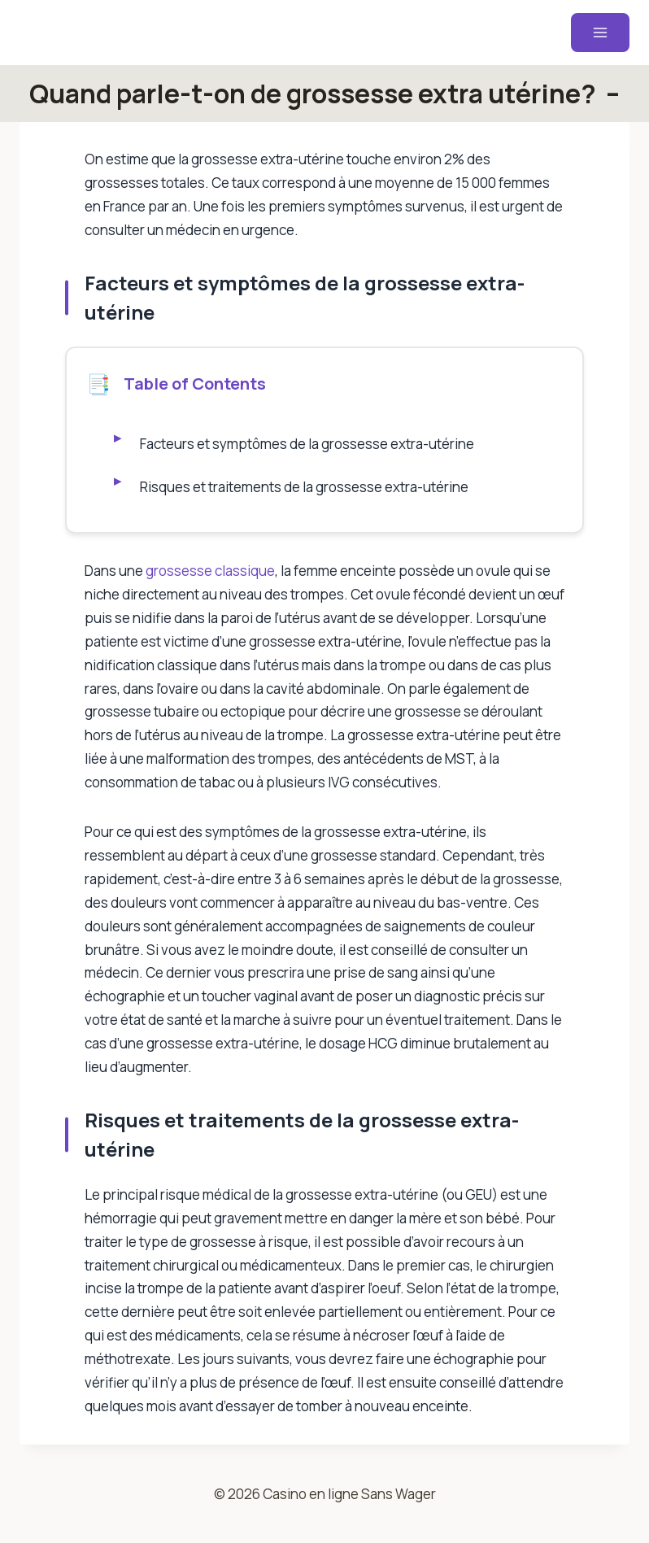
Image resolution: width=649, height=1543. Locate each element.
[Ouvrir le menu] (600, 32)
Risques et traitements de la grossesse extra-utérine (305, 486)
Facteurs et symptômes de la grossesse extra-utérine (308, 443)
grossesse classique (210, 570)
